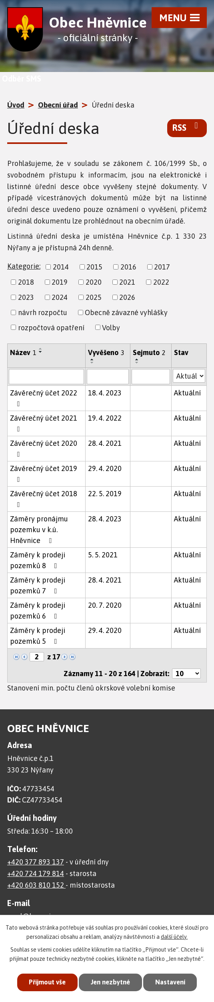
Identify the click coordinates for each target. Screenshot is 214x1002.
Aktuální (187, 393)
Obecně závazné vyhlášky (126, 312)
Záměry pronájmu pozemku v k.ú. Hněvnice (39, 530)
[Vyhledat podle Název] (46, 376)
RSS (187, 127)
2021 (127, 282)
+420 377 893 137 (35, 862)
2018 (26, 282)
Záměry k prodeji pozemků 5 (37, 635)
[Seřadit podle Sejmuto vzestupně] (137, 359)
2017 (162, 267)
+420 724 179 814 (35, 873)
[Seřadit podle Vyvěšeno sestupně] (92, 362)
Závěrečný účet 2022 (43, 398)
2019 (60, 282)
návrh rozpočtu (42, 312)
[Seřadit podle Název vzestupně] (40, 348)
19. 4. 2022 (105, 418)
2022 (161, 282)
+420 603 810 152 (36, 885)
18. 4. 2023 (105, 393)
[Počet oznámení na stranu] (186, 674)
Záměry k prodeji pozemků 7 (37, 585)
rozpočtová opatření (51, 327)
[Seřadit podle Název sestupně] (40, 351)
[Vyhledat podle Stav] (189, 376)
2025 (94, 297)
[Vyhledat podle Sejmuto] (151, 376)
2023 (26, 297)
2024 (60, 297)
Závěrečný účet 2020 (43, 448)
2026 (127, 297)
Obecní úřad (58, 105)
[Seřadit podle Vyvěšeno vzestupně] (92, 359)
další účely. (174, 936)
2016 (128, 267)
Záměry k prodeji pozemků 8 (37, 560)
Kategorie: (23, 266)
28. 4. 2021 (105, 443)
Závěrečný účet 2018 (43, 498)
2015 (94, 267)
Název (23, 352)
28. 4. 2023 (105, 519)
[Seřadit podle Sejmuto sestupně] (137, 362)
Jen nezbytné (110, 982)
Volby (111, 327)
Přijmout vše (45, 982)
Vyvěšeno (106, 352)
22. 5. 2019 (105, 493)
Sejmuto (149, 352)
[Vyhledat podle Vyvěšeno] (108, 376)
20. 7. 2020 (105, 605)
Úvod (15, 105)
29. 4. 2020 (105, 468)
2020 (94, 282)
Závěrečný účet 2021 (43, 423)
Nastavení (172, 982)
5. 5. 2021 (103, 555)
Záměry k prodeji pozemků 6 (37, 610)
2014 (61, 267)
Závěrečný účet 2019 (43, 473)
